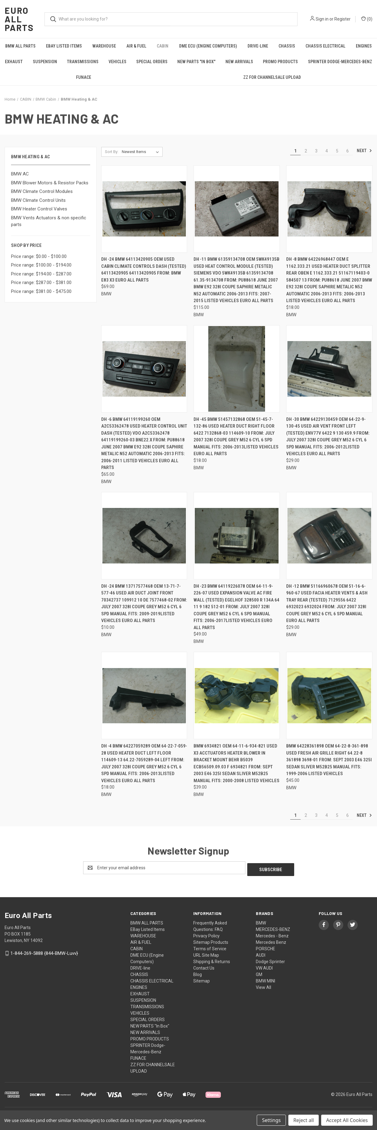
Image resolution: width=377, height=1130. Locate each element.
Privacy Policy (206, 934)
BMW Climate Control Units (38, 200)
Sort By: (111, 151)
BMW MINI (265, 979)
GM (259, 972)
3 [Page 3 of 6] (316, 150)
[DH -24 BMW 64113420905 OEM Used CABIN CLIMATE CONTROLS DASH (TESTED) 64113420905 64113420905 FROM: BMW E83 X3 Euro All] (144, 209)
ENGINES (364, 46)
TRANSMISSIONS (82, 61)
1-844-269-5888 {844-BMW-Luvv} (44, 951)
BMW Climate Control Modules (42, 191)
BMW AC (20, 174)
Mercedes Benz (271, 940)
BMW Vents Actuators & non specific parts (48, 221)
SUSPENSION (45, 61)
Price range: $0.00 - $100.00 (39, 256)
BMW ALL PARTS (20, 46)
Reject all (303, 1120)
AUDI (260, 953)
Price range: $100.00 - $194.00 (41, 265)
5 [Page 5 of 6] (337, 150)
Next (364, 151)
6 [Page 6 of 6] (347, 150)
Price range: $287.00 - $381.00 (41, 282)
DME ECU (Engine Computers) (208, 46)
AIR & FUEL (136, 46)
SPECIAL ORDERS (151, 61)
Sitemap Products (210, 940)
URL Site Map (206, 953)
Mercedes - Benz (272, 934)
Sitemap (201, 979)
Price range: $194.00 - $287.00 (41, 274)
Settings (271, 1120)
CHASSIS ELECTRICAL (325, 46)
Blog (197, 972)
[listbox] (141, 151)
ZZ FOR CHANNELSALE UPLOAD (272, 77)
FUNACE (83, 77)
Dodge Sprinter (270, 959)
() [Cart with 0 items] (366, 18)
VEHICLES (117, 61)
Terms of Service (209, 946)
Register (342, 19)
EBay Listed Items (64, 46)
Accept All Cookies (347, 1120)
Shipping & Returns (211, 959)
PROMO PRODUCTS (280, 61)
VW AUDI (264, 966)
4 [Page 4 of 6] (326, 150)
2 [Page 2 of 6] (306, 150)
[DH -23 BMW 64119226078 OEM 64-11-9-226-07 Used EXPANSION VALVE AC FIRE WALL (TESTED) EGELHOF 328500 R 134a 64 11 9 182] (237, 535)
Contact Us (203, 966)
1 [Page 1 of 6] (295, 150)
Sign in (322, 19)
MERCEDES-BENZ (273, 927)
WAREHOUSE (104, 46)
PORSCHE (265, 946)
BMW (261, 921)
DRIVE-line (258, 46)
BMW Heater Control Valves (39, 209)
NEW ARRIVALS (239, 61)
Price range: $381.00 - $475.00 (41, 291)
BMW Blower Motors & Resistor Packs (49, 183)
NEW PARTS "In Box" (196, 61)
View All (263, 985)
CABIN (162, 46)
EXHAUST (14, 61)
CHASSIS (287, 46)
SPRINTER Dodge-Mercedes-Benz (340, 61)
